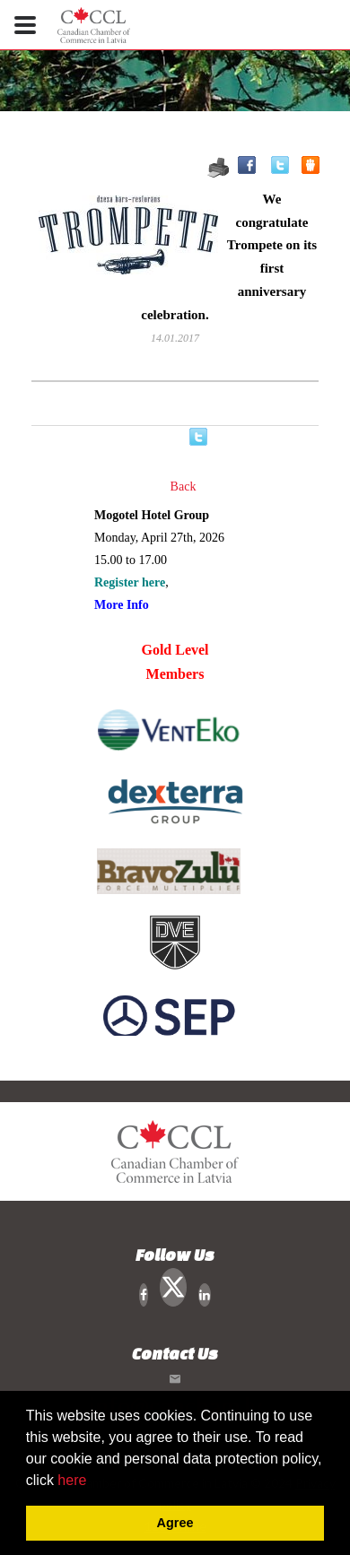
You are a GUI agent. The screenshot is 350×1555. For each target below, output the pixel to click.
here (71, 1480)
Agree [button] (175, 1523)
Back (184, 486)
